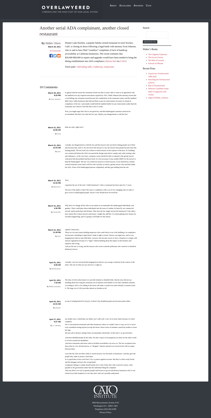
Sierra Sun (111, 61)
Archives (138, 5)
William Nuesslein (55, 286)
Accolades (125, 5)
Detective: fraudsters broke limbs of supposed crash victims (158, 92)
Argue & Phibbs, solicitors (158, 98)
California (98, 67)
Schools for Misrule (155, 63)
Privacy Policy (105, 412)
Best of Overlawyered (156, 86)
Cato (148, 5)
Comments (55, 51)
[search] (154, 35)
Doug (59, 134)
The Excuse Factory (155, 57)
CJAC (123, 61)
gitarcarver (57, 187)
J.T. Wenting (57, 325)
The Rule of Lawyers (156, 60)
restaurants (109, 67)
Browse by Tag (150, 42)
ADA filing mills (84, 67)
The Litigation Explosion (157, 54)
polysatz (58, 308)
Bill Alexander (56, 269)
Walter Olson (53, 43)
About (113, 5)
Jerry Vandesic (56, 99)
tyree (59, 151)
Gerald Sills (57, 212)
